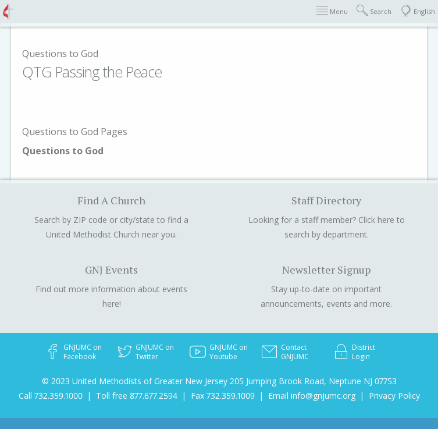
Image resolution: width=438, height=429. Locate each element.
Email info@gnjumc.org (311, 395)
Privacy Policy (394, 395)
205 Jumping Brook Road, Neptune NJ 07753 (313, 381)
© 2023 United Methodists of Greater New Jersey (134, 381)
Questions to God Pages (74, 131)
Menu (332, 11)
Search (374, 11)
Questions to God (60, 53)
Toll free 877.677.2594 (136, 395)
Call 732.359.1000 (51, 395)
